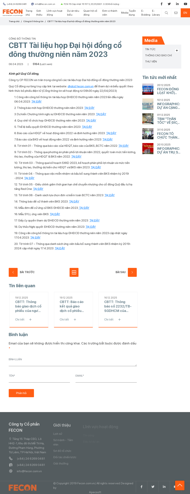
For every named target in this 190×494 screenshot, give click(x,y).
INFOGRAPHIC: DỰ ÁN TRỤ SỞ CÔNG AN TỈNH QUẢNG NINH (169, 150)
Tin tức (150, 49)
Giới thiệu (39, 12)
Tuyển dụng (132, 12)
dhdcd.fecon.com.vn (81, 86)
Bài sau (126, 272)
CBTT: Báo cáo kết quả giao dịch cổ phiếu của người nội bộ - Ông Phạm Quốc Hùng (74, 306)
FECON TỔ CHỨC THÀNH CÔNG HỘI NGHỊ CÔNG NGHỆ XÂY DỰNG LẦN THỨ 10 (168, 135)
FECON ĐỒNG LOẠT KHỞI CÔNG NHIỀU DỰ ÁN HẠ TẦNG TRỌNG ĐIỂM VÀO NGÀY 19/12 (168, 91)
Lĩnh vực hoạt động (54, 12)
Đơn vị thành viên (109, 12)
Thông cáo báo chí (158, 55)
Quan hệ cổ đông (90, 12)
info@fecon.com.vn (25, 472)
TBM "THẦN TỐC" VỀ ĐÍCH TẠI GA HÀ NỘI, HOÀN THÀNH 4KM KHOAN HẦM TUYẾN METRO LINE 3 (168, 120)
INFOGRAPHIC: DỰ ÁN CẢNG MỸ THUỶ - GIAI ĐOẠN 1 (168, 106)
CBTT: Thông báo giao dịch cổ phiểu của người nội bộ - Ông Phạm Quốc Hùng (29, 306)
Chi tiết (25, 319)
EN (185, 12)
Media (125, 12)
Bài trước (22, 272)
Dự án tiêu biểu (73, 12)
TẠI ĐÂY (36, 101)
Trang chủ (29, 12)
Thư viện (151, 61)
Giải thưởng (60, 465)
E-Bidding (145, 12)
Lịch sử (57, 435)
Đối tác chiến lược (64, 459)
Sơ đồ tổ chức (62, 452)
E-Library (156, 12)
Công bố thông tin (33, 21)
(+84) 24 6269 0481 (27, 460)
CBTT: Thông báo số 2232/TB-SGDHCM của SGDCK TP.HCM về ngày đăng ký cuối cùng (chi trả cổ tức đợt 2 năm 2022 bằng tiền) (119, 306)
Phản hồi (21, 393)
